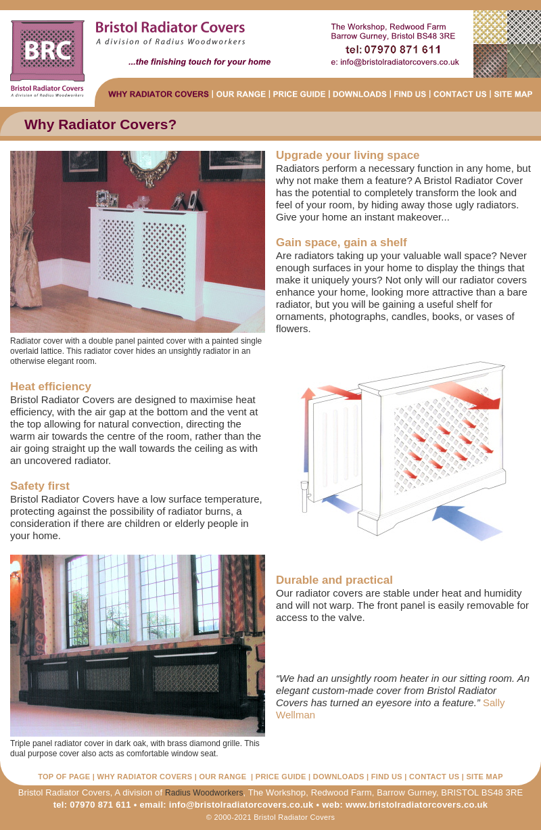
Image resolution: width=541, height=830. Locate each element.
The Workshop (277, 792)
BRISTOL (460, 792)
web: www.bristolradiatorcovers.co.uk (405, 805)
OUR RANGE (222, 777)
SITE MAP (484, 777)
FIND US (386, 777)
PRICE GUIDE (281, 777)
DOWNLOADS (338, 777)
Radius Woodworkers (204, 793)
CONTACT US (434, 777)
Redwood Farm (341, 792)
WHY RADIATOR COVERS (145, 777)
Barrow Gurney (406, 792)
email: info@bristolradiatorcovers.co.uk (227, 805)
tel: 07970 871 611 (92, 805)
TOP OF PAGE (64, 777)
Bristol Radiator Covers (64, 792)
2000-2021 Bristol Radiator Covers (274, 817)
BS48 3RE (502, 792)
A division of (138, 792)
